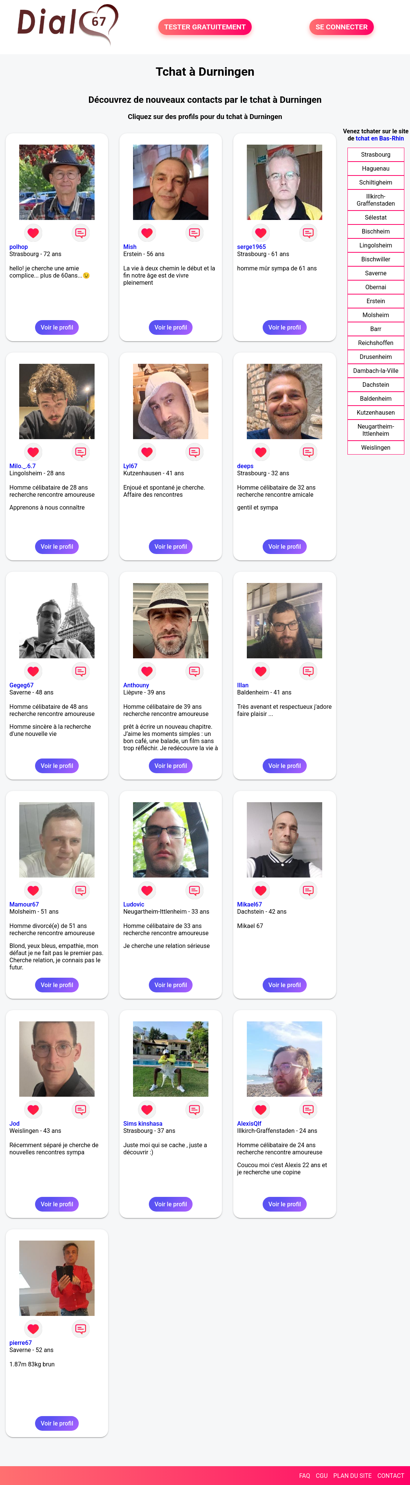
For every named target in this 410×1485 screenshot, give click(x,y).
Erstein (376, 301)
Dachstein (376, 384)
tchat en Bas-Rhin (380, 138)
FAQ (304, 1475)
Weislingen (375, 447)
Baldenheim (376, 398)
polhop (18, 246)
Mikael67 (249, 904)
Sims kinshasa (142, 1123)
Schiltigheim (375, 182)
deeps (245, 466)
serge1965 (251, 246)
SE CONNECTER (341, 27)
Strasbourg (375, 154)
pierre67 (20, 1342)
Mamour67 (24, 904)
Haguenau (376, 168)
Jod (14, 1123)
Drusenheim (376, 356)
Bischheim (376, 231)
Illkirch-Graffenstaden (375, 200)
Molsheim (376, 315)
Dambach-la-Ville (375, 370)
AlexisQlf (249, 1123)
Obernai (376, 287)
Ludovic (133, 904)
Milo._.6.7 (22, 466)
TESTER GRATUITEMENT (205, 27)
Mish (129, 246)
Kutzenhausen (376, 412)
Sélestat (376, 217)
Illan (242, 685)
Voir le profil (57, 327)
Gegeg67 (21, 685)
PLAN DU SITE (353, 1475)
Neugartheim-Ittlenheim (376, 430)
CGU (322, 1475)
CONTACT (390, 1475)
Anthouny (136, 685)
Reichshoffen (375, 342)
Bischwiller (375, 259)
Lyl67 (130, 466)
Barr (375, 329)
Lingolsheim (376, 245)
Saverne (376, 273)
